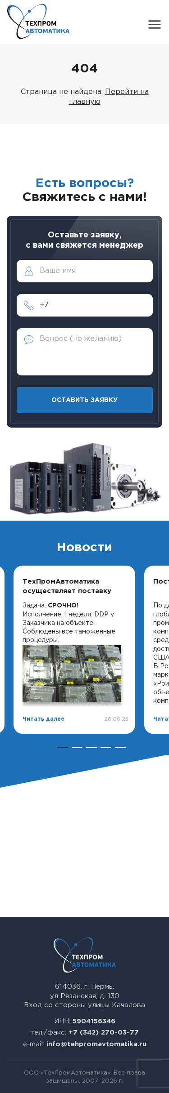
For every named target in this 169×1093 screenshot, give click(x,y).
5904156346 (94, 1021)
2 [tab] (77, 747)
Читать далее (43, 719)
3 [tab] (91, 747)
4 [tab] (105, 747)
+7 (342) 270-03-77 (104, 1032)
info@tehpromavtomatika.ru (96, 1044)
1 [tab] (62, 747)
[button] (154, 24)
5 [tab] (120, 747)
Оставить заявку (84, 400)
